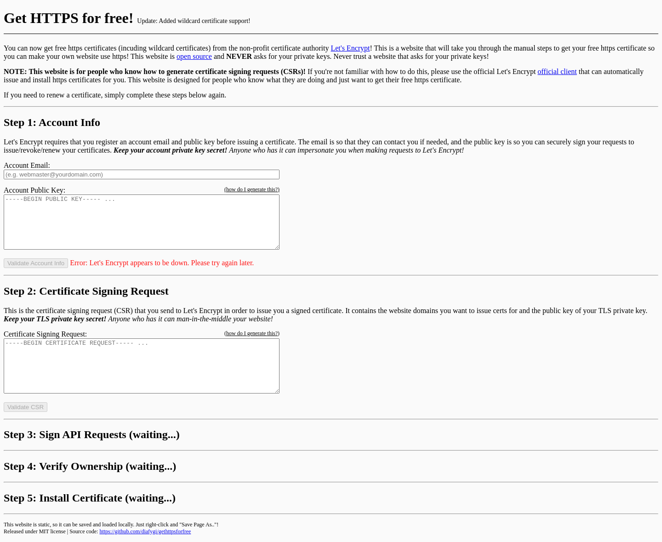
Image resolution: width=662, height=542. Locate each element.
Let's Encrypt (350, 48)
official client (556, 71)
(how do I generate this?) (252, 189)
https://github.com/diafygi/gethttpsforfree (145, 531)
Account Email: (27, 165)
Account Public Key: (34, 190)
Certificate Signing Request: (45, 334)
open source (194, 56)
